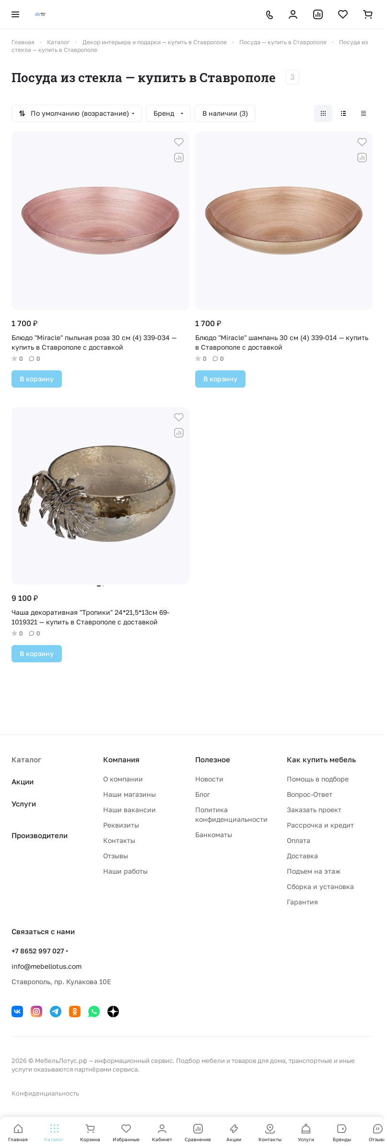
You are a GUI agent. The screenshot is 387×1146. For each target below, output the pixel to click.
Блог (202, 794)
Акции (23, 781)
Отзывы (115, 856)
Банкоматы (213, 834)
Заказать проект (314, 809)
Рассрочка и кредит (320, 825)
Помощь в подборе (318, 779)
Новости (209, 779)
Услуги (24, 803)
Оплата (298, 840)
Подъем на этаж (313, 871)
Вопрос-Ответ (309, 794)
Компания (121, 759)
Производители (40, 835)
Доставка (302, 856)
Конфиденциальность (45, 1093)
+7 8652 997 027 (38, 951)
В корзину (37, 379)
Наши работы (125, 871)
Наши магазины (129, 794)
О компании (123, 779)
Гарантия (302, 902)
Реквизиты (121, 825)
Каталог (26, 759)
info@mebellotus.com (47, 966)
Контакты (119, 840)
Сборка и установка (320, 886)
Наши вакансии (129, 809)
